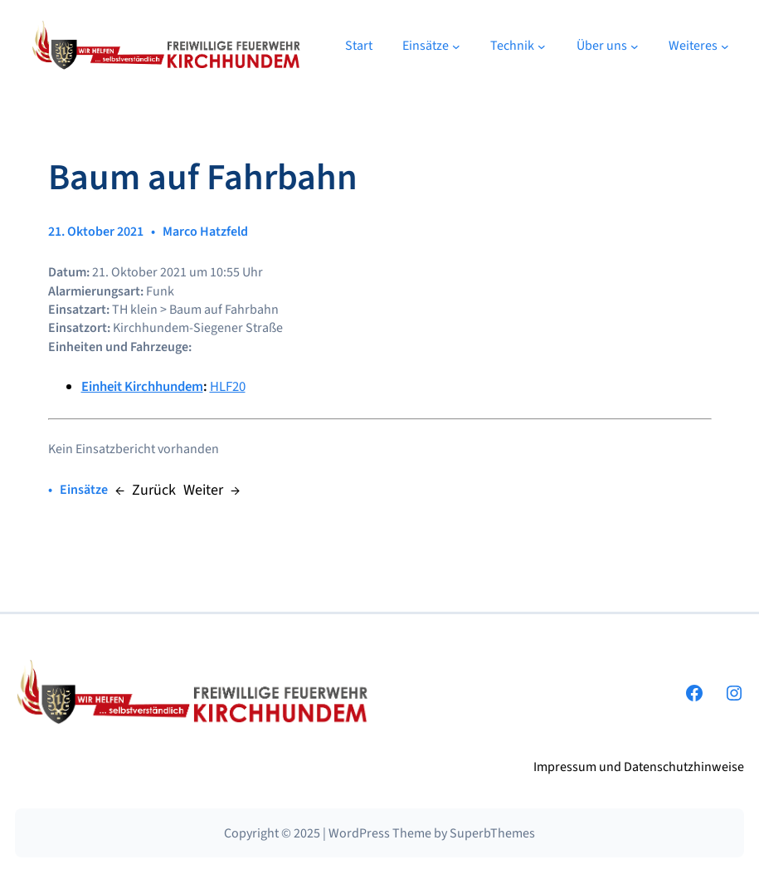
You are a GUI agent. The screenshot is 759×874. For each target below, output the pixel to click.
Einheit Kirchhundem (142, 387)
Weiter (203, 490)
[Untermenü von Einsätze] (456, 46)
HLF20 (228, 387)
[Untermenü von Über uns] (634, 46)
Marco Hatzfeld (205, 231)
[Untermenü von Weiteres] (725, 46)
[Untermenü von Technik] (542, 46)
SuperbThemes (492, 833)
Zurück (154, 490)
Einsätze (84, 490)
